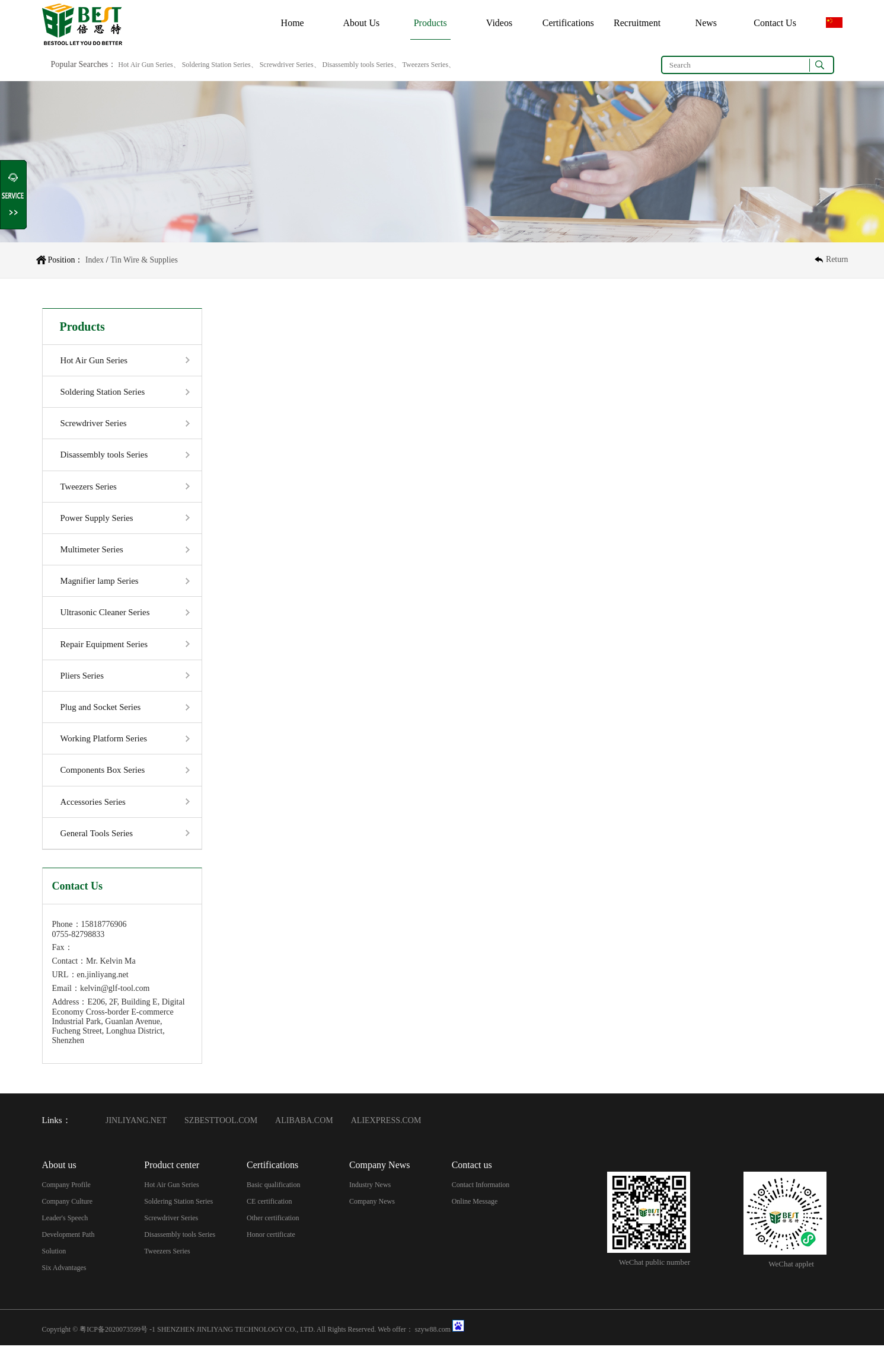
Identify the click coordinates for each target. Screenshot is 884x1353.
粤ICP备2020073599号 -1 (117, 1337)
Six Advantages (64, 1275)
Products (430, 23)
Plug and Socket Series (101, 712)
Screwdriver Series (94, 424)
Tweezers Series (89, 488)
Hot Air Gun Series (94, 360)
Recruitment (637, 23)
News (706, 23)
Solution (54, 1258)
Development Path (68, 1241)
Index (94, 259)
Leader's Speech (65, 1225)
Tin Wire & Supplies (144, 259)
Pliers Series (82, 680)
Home (292, 23)
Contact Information (481, 1192)
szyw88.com (433, 1337)
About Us (361, 23)
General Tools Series (97, 840)
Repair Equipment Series (104, 648)
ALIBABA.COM (304, 1127)
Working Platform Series (104, 744)
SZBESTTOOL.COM (220, 1127)
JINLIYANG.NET (136, 1127)
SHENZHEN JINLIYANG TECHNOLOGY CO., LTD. (236, 1337)
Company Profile (66, 1192)
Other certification (273, 1225)
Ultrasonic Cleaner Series (105, 616)
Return (836, 259)
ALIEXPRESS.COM (386, 1127)
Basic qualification (273, 1192)
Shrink (14, 195)
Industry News (370, 1192)
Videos (499, 23)
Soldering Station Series (103, 392)
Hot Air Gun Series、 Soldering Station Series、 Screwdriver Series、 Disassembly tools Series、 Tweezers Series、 (285, 64)
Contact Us (775, 23)
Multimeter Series (92, 552)
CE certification (269, 1208)
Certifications (568, 23)
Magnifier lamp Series (100, 584)
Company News (372, 1208)
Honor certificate (271, 1241)
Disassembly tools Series (104, 456)
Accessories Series (93, 808)
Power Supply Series (97, 520)
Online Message (475, 1208)
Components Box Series (103, 776)
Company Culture (67, 1208)
